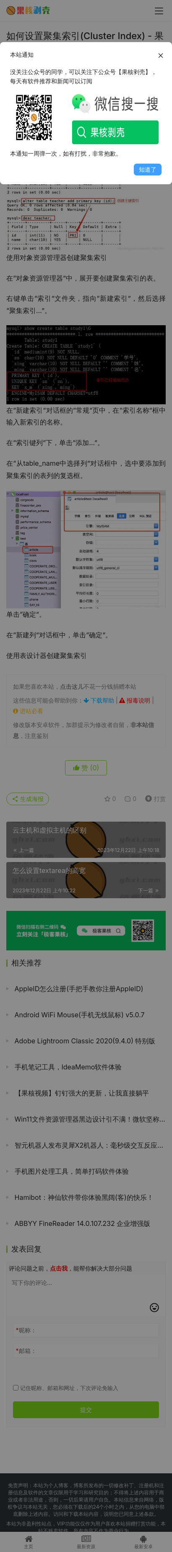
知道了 (147, 169)
